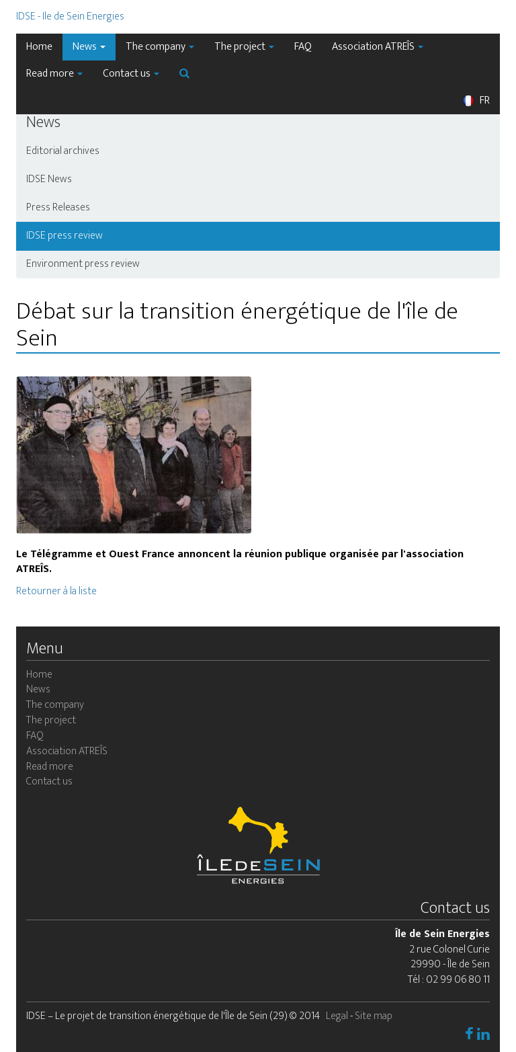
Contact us (131, 74)
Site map (373, 1016)
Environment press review (83, 264)
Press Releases (58, 207)
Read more (54, 74)
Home (39, 47)
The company (160, 47)
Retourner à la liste (56, 591)
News (89, 47)
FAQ (303, 47)
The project (244, 47)
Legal (337, 1016)
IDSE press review (64, 236)
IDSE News (49, 179)
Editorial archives (62, 151)
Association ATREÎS (377, 47)
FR (476, 100)
